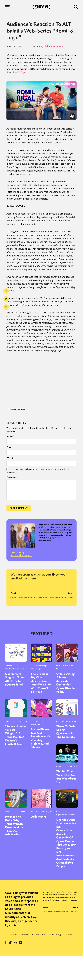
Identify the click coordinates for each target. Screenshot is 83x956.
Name (10, 436)
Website (10, 458)
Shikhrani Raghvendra (55, 46)
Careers (68, 934)
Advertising (55, 934)
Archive (25, 934)
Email (9, 447)
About (14, 934)
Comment (12, 477)
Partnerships (38, 934)
